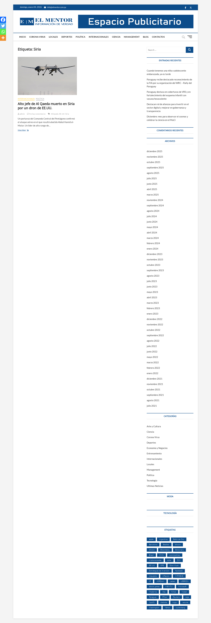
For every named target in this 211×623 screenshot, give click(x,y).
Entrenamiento (154, 453)
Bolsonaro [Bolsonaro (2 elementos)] (179, 550)
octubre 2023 (153, 264)
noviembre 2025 (155, 156)
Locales (53, 37)
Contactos (158, 37)
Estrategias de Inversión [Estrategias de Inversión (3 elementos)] (159, 570)
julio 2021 (152, 405)
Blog (146, 37)
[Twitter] (3, 26)
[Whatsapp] (3, 32)
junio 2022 (152, 351)
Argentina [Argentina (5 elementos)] (163, 539)
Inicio (22, 37)
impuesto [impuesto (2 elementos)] (153, 576)
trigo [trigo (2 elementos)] (175, 602)
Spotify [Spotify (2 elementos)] (152, 602)
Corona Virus (37, 37)
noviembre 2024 (155, 200)
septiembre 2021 (155, 395)
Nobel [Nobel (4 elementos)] (184, 591)
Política (80, 37)
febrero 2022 (153, 367)
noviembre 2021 (155, 384)
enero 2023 (152, 313)
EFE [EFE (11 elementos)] (162, 565)
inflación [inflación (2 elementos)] (165, 576)
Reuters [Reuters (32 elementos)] (176, 597)
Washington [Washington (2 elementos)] (154, 607)
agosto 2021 (153, 400)
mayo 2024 (152, 227)
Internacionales (99, 37)
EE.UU (62, 114)
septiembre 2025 (155, 167)
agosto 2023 (153, 275)
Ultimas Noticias (155, 486)
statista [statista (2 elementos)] (164, 602)
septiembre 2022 (155, 335)
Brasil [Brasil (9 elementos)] (151, 555)
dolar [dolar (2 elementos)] (169, 560)
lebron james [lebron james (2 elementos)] (154, 586)
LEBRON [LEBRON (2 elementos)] (184, 581)
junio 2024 (152, 221)
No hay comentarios (36, 114)
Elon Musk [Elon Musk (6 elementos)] (174, 565)
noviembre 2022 (155, 324)
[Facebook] (3, 20)
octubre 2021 (153, 389)
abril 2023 (152, 297)
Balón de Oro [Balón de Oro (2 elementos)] (178, 539)
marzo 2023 (153, 302)
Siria (67, 114)
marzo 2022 (153, 362)
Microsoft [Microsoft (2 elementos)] (182, 586)
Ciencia (116, 37)
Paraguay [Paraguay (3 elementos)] (153, 597)
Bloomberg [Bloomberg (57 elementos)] (165, 550)
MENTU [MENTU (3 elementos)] (169, 586)
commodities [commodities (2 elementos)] (174, 555)
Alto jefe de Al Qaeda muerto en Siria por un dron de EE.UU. (46, 105)
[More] (3, 38)
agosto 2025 (153, 173)
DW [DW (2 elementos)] (179, 560)
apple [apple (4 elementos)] (151, 539)
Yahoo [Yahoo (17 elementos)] (167, 607)
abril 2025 (152, 189)
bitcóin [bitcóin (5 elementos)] (152, 550)
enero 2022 (152, 373)
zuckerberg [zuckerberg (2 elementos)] (180, 607)
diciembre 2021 (154, 378)
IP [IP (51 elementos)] (150, 581)
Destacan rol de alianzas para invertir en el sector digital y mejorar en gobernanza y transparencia (168, 107)
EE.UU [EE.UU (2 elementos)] (152, 565)
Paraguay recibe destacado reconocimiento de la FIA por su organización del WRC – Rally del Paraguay (169, 83)
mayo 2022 (152, 357)
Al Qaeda (55, 114)
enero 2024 (152, 248)
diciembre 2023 (154, 254)
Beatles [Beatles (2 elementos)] (166, 544)
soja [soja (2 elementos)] (187, 597)
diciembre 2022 (154, 319)
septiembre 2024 (155, 205)
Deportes (66, 37)
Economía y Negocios (157, 448)
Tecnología (152, 480)
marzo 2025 (153, 194)
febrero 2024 (153, 243)
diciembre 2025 (154, 151)
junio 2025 (152, 183)
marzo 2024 (153, 238)
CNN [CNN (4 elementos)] (161, 555)
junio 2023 (152, 286)
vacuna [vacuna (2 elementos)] (185, 602)
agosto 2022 (153, 340)
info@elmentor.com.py (55, 7)
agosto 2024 (153, 210)
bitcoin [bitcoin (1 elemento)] (178, 544)
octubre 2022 (153, 330)
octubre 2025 (153, 162)
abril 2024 (152, 232)
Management (132, 37)
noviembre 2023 (155, 259)
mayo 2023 (152, 292)
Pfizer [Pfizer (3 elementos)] (164, 597)
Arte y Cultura (154, 426)
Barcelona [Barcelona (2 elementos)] (153, 544)
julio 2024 (152, 216)
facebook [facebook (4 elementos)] (179, 570)
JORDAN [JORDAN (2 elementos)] (160, 581)
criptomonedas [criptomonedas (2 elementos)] (155, 560)
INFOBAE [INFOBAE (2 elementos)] (179, 576)
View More (24, 130)
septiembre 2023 (155, 270)
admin (21, 114)
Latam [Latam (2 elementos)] (172, 581)
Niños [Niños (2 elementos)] (173, 591)
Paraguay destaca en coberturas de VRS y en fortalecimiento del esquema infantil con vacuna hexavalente (169, 95)
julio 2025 (152, 178)
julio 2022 (152, 346)
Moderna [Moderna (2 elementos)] (153, 591)
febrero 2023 (153, 308)
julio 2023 (152, 281)
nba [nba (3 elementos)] (163, 591)
